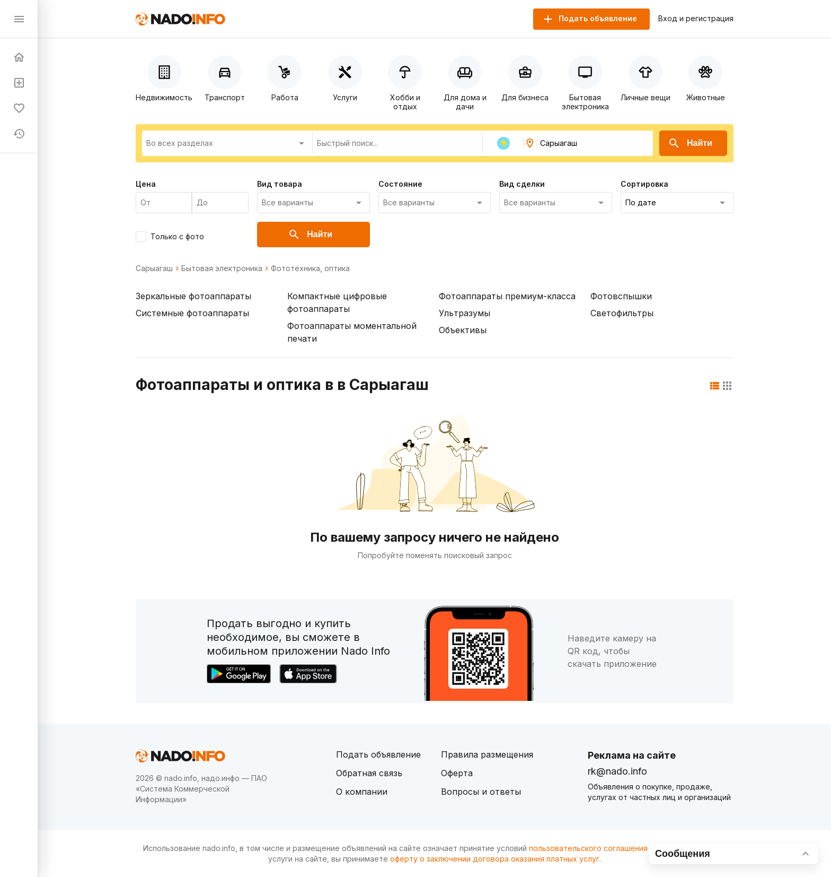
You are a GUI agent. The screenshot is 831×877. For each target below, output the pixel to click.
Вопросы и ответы (481, 791)
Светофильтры (621, 313)
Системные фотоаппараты (192, 313)
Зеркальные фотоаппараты (193, 296)
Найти (690, 143)
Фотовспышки (621, 296)
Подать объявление (378, 754)
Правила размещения (487, 754)
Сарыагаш (154, 268)
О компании (361, 791)
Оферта (457, 773)
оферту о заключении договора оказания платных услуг (494, 858)
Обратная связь (369, 773)
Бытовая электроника (221, 268)
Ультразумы (464, 313)
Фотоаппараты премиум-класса (507, 296)
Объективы (463, 330)
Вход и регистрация (695, 18)
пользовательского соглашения (588, 848)
